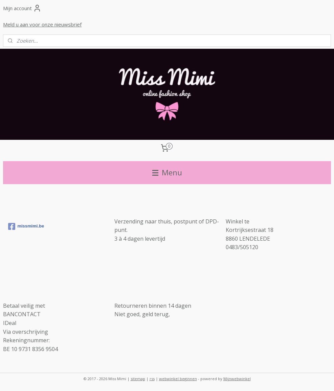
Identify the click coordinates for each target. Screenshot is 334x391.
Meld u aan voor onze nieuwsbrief (42, 24)
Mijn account (22, 8)
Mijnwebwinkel (237, 378)
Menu (167, 172)
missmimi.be (26, 226)
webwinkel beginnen (178, 378)
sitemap (138, 378)
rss (152, 378)
